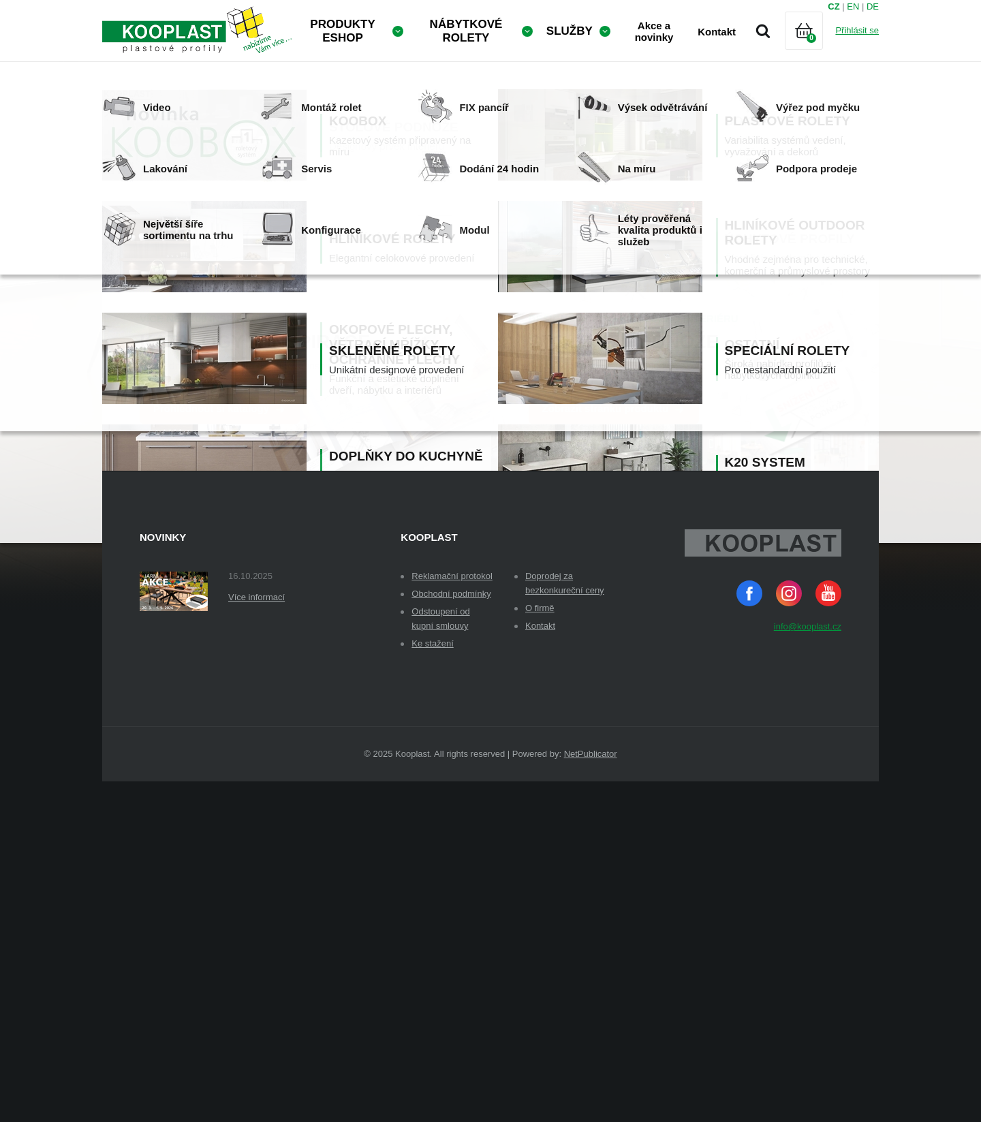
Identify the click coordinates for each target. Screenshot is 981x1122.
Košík (815, 47)
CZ (833, 6)
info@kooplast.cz (807, 967)
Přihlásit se (857, 30)
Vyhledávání (763, 30)
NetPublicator (590, 1094)
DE (873, 6)
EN (853, 6)
